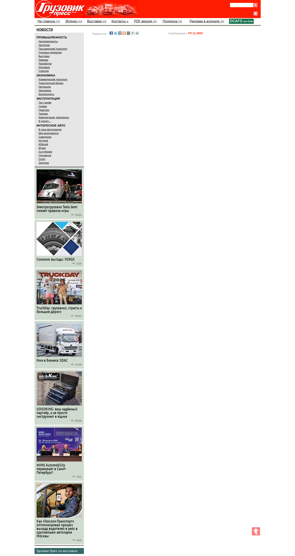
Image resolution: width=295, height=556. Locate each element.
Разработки (45, 63)
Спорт (42, 159)
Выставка (44, 56)
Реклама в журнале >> (207, 21)
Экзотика (44, 162)
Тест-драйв (45, 102)
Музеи (42, 148)
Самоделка (45, 137)
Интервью (44, 67)
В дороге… (45, 121)
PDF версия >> (145, 21)
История (43, 140)
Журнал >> (73, 21)
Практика (44, 110)
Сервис (43, 106)
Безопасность (46, 94)
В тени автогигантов (50, 129)
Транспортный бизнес (51, 83)
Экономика (45, 90)
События (44, 71)
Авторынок (45, 86)
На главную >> (49, 21)
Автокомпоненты (48, 41)
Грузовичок (45, 155)
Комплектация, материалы (54, 117)
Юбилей (43, 144)
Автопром (44, 45)
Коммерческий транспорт (53, 79)
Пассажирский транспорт (53, 48)
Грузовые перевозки (50, 52)
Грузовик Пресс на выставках (57, 551)
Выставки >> (96, 21)
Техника (43, 113)
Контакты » (119, 21)
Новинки (43, 60)
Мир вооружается (49, 133)
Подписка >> (172, 21)
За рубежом (45, 151)
